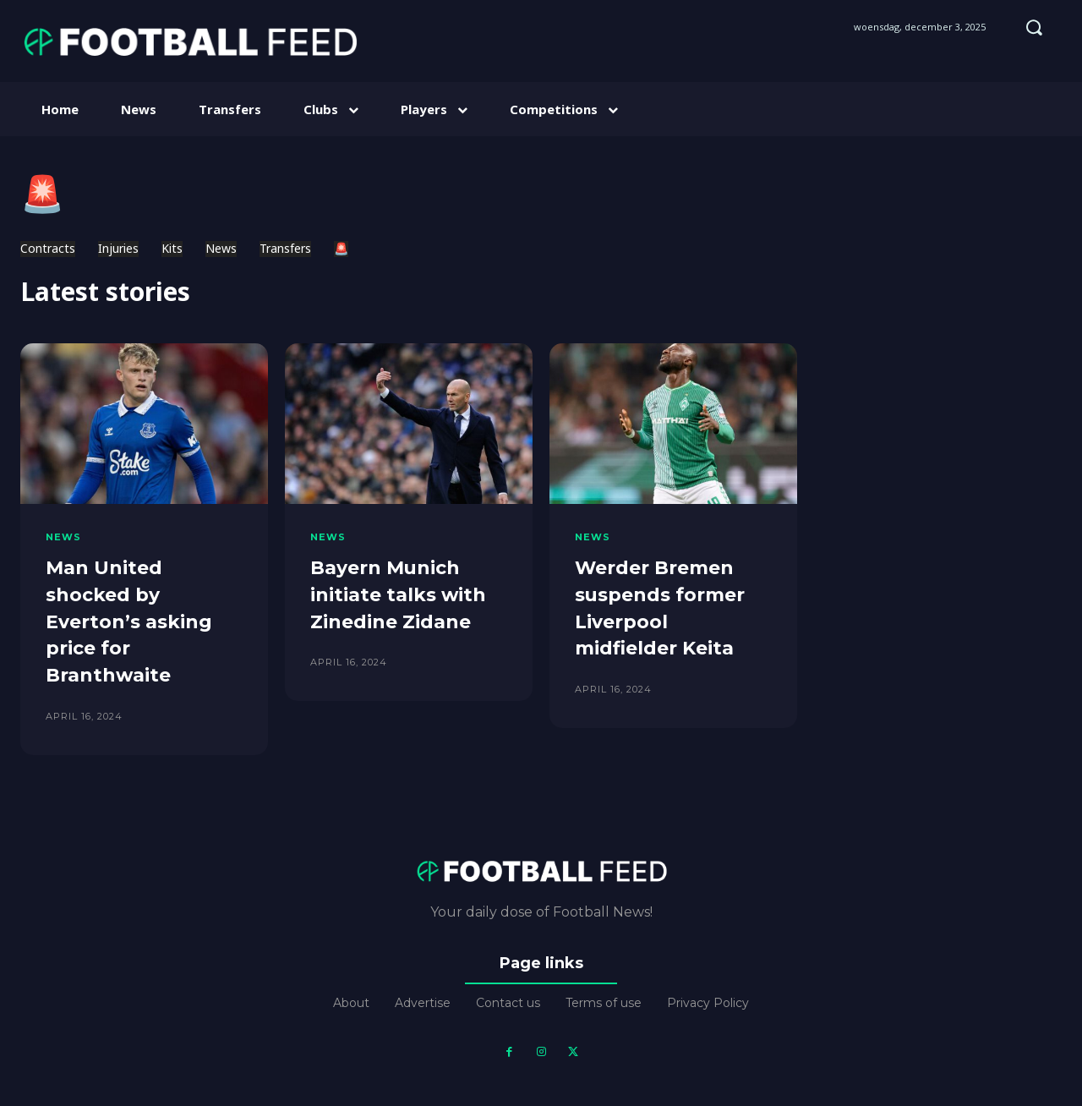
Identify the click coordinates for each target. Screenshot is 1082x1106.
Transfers (285, 248)
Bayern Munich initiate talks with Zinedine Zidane (398, 593)
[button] (1034, 27)
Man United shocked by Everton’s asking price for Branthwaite (129, 619)
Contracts (47, 248)
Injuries (118, 248)
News (221, 248)
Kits (172, 248)
